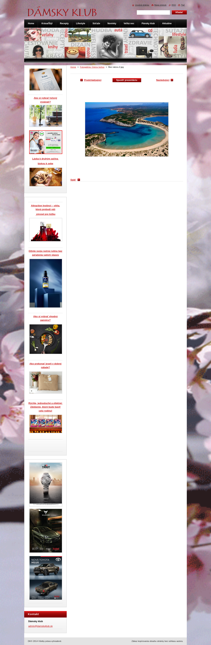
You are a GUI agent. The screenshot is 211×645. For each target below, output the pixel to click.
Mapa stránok (160, 5)
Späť (73, 179)
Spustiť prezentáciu (126, 80)
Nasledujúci (162, 80)
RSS (174, 5)
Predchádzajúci (92, 80)
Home (73, 67)
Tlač (183, 5)
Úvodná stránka (142, 5)
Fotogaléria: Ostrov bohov (92, 67)
